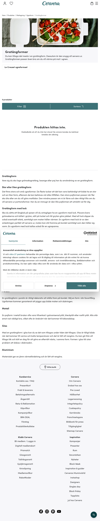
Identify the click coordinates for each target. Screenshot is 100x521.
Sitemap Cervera (75, 430)
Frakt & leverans (25, 390)
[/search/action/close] (94, 515)
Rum (75, 450)
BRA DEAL (25, 417)
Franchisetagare (75, 417)
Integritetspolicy (75, 403)
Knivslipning (25, 468)
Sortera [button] (79, 106)
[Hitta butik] (50, 367)
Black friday (75, 491)
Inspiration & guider (74, 468)
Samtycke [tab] (13, 241)
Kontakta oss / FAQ (25, 380)
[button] (21, 106)
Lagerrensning (75, 398)
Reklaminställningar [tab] (62, 241)
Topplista (75, 495)
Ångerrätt (25, 398)
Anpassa (50, 286)
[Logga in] (5, 3)
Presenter (74, 445)
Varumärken (75, 454)
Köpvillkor (25, 408)
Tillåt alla (81, 286)
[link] (11, 3)
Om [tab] (86, 241)
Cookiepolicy (75, 408)
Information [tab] (37, 241)
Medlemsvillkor (25, 472)
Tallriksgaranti (25, 459)
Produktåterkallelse (25, 426)
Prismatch (25, 450)
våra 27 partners (17, 254)
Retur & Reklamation (25, 403)
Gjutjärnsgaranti (25, 463)
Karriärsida (75, 412)
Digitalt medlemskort (25, 445)
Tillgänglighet (75, 426)
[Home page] (51, 4)
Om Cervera (75, 380)
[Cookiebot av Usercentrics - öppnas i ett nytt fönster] (85, 233)
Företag (25, 421)
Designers (75, 482)
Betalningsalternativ (25, 394)
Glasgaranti (25, 454)
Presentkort (25, 385)
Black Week (75, 463)
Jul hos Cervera (75, 500)
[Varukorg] (92, 3)
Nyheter (75, 459)
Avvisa (18, 286)
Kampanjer (75, 441)
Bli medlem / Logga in (25, 441)
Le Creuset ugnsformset (16, 67)
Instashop (75, 477)
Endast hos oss (75, 385)
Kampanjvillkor (25, 412)
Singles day (74, 486)
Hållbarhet (75, 394)
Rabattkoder (25, 477)
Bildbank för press (74, 421)
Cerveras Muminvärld (75, 472)
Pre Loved (75, 390)
